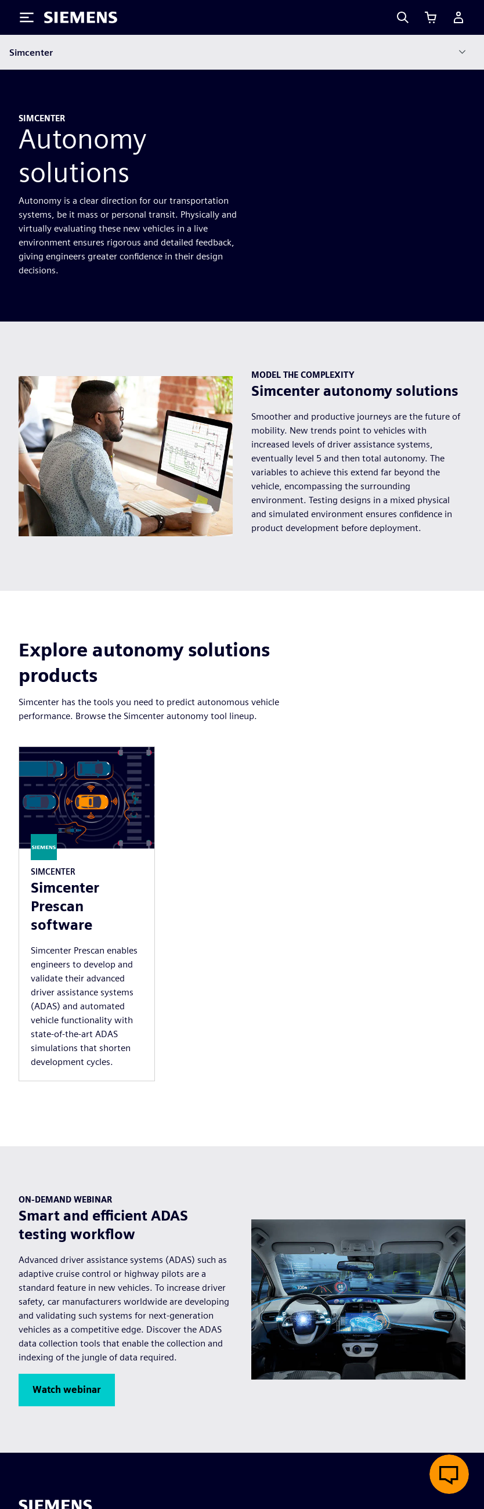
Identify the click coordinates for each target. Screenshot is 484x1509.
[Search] (402, 17)
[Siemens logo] (80, 17)
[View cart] (430, 17)
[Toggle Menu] (27, 17)
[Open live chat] (449, 1474)
